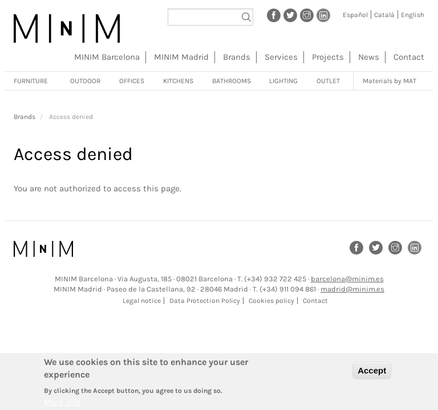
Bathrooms (231, 81)
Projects (328, 57)
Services (281, 57)
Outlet (328, 81)
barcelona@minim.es (347, 278)
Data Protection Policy (204, 301)
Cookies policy (271, 301)
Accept (372, 374)
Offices (131, 81)
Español (355, 15)
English (412, 15)
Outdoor (85, 81)
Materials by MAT (389, 81)
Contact (409, 57)
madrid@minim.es (352, 289)
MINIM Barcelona (107, 57)
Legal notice (142, 301)
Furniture (31, 81)
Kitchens (178, 81)
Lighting (283, 81)
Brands (236, 57)
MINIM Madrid (181, 57)
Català (384, 15)
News (368, 57)
